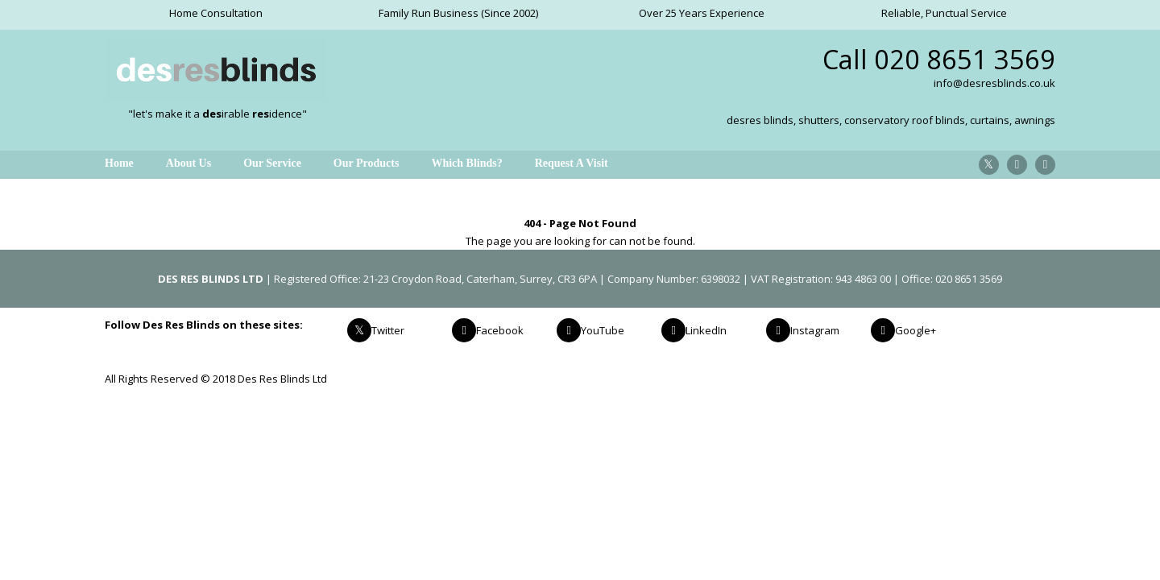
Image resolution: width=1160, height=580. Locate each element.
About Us (188, 163)
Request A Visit (571, 163)
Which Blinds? (466, 163)
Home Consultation (216, 13)
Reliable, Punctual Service (944, 13)
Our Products (367, 163)
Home (119, 163)
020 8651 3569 (964, 59)
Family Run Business (428, 13)
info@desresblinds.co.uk (994, 83)
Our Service (272, 163)
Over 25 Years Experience (701, 13)
